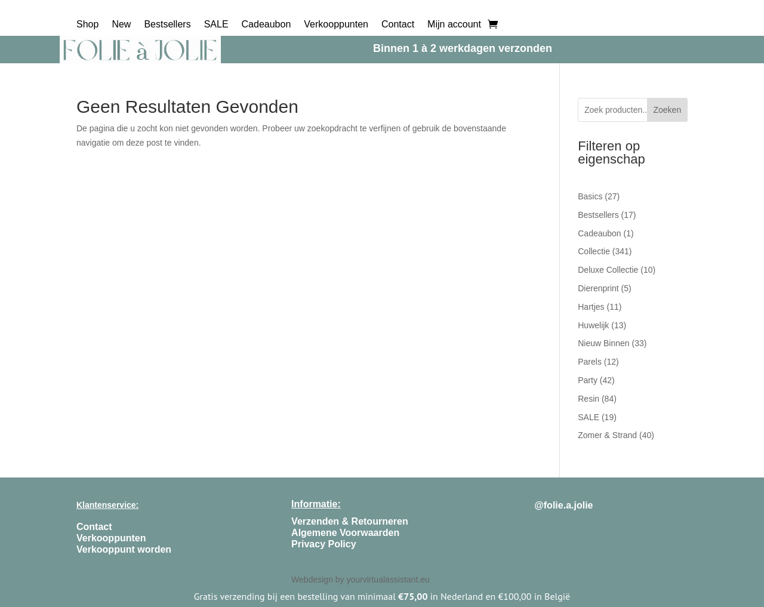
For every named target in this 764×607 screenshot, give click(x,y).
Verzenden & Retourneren (349, 521)
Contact (397, 24)
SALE (216, 24)
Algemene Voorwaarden (345, 533)
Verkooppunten (336, 24)
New (121, 24)
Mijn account (454, 24)
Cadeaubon (266, 24)
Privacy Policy (323, 544)
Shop (87, 24)
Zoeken (667, 110)
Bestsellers (167, 24)
